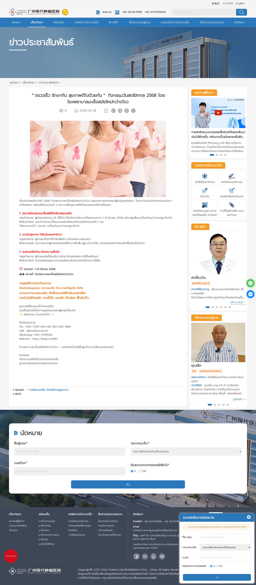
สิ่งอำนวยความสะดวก (212, 22)
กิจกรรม (13, 530)
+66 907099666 (155, 12)
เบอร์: (186, 557)
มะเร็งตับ (43, 539)
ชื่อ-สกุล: (187, 537)
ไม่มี (142, 471)
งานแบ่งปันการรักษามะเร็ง (174, 22)
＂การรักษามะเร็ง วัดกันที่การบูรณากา (47, 390)
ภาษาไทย (228, 3)
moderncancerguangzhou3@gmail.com (155, 530)
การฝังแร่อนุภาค (77, 535)
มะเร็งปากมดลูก (47, 521)
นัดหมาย (107, 12)
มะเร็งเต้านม (45, 526)
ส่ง (128, 484)
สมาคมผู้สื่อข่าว (204, 92)
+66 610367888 (132, 12)
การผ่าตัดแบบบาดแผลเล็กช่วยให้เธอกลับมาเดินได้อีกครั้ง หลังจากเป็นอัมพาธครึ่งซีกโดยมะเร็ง (218, 134)
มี (133, 471)
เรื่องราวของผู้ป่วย (139, 22)
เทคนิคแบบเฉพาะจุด (78, 521)
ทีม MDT (113, 22)
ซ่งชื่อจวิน (198, 277)
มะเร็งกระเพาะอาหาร (49, 535)
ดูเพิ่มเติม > (239, 399)
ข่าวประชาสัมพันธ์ (18, 526)
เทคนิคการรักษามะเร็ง (86, 22)
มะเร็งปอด (44, 530)
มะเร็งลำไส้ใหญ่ (46, 544)
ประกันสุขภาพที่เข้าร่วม (109, 535)
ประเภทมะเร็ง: (140, 443)
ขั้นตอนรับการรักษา (108, 521)
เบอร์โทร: (20, 463)
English (240, 3)
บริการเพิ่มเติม (105, 530)
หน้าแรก (16, 22)
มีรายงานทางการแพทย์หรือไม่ (150, 465)
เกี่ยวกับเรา (37, 22)
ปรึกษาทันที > (237, 302)
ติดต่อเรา (239, 22)
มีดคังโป (73, 530)
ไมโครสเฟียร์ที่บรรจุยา (80, 526)
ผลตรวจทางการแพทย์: (194, 566)
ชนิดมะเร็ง (58, 22)
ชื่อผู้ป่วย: (20, 443)
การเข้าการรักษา (106, 526)
